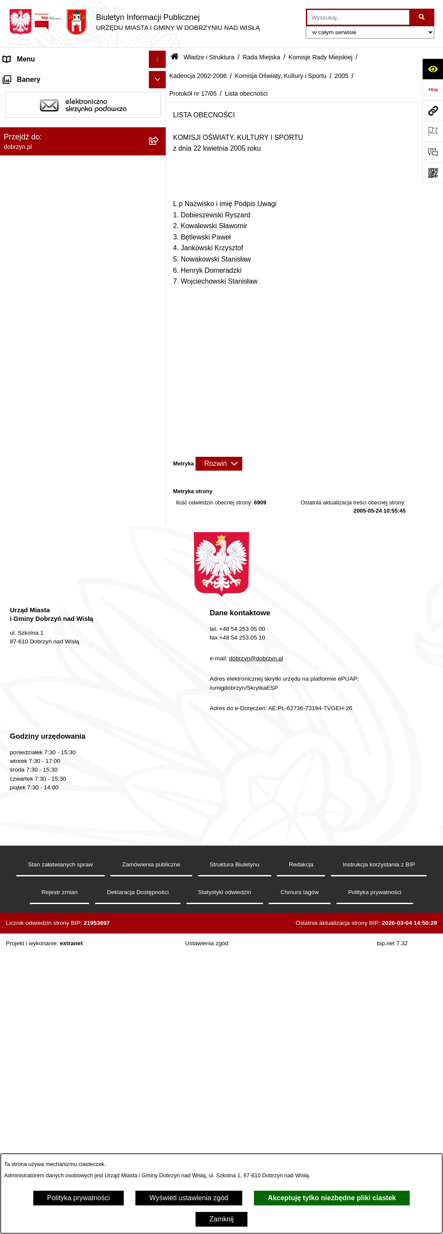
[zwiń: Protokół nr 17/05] (159, 606)
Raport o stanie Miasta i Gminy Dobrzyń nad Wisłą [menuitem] (71, 948)
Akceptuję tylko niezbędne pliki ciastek (332, 1198)
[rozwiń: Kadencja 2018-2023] (159, 243)
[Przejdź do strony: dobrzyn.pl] (432, 110)
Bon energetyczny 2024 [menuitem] (39, 1120)
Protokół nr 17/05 (193, 93)
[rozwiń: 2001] (159, 721)
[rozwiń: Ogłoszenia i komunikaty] (159, 971)
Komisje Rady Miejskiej (321, 57)
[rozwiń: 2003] (159, 675)
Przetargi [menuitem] (17, 1005)
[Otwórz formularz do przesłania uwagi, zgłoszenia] (432, 152)
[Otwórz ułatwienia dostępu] (432, 68)
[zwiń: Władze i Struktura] (159, 129)
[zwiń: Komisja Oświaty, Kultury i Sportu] (159, 458)
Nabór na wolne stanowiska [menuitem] (45, 1040)
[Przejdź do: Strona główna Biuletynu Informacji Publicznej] (174, 57)
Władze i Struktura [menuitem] (31, 128)
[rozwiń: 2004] (159, 652)
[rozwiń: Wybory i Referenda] (159, 1058)
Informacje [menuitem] (19, 1102)
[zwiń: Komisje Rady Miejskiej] (159, 197)
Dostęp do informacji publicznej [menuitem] (51, 111)
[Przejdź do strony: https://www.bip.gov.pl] (432, 89)
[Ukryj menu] (157, 59)
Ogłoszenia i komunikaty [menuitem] (40, 971)
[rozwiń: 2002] (159, 698)
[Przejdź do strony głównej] (134, 22)
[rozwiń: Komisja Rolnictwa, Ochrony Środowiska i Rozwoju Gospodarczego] (159, 414)
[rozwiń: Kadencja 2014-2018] (159, 266)
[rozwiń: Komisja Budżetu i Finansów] (159, 743)
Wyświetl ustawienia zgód (188, 1198)
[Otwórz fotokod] (432, 172)
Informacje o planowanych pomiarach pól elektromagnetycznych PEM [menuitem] (66, 1080)
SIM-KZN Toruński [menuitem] (31, 1137)
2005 (341, 75)
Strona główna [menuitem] (25, 76)
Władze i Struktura (208, 57)
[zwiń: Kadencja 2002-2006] (159, 335)
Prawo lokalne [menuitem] (25, 898)
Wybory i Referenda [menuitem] (33, 1057)
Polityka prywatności (78, 1198)
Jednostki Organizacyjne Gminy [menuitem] (52, 881)
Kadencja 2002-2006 (198, 75)
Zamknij (221, 1219)
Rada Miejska (261, 57)
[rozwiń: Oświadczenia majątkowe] (159, 989)
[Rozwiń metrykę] (219, 464)
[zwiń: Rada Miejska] (159, 174)
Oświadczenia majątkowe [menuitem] (42, 988)
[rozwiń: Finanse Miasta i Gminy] (159, 1023)
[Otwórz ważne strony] (432, 131)
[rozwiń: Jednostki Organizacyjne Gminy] (159, 881)
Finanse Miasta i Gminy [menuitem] (39, 1023)
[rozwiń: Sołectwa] (159, 835)
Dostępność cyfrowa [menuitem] (34, 93)
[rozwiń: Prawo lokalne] (159, 899)
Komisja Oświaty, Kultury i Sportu (281, 75)
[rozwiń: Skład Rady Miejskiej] (159, 766)
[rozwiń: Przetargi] (159, 1006)
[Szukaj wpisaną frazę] (422, 17)
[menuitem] (83, 151)
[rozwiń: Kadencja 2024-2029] (159, 220)
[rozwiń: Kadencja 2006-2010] (159, 312)
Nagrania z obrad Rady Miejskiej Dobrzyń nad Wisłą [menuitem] (73, 921)
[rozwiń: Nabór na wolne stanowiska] (159, 1041)
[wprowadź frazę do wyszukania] (358, 17)
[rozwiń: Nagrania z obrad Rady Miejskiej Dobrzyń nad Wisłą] (159, 916)
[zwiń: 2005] (159, 491)
